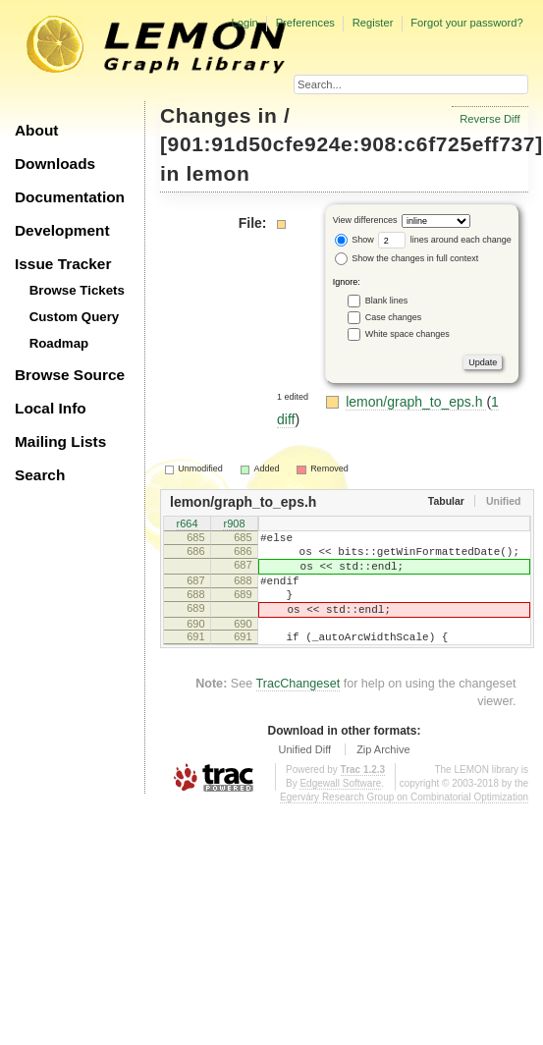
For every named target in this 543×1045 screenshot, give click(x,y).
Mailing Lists (60, 441)
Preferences (305, 22)
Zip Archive (382, 773)
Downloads (55, 163)
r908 (233, 525)
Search (40, 475)
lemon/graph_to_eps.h (416, 402)
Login (244, 22)
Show (354, 240)
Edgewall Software (340, 806)
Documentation (70, 197)
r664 (186, 525)
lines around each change (445, 240)
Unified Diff (304, 773)
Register (373, 22)
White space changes (407, 334)
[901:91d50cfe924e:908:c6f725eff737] (351, 144)
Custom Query (74, 316)
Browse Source (70, 374)
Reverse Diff (489, 119)
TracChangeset (298, 707)
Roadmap (59, 343)
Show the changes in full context (407, 258)
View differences (365, 221)
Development (62, 230)
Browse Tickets (77, 290)
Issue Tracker (63, 263)
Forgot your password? (466, 22)
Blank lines (386, 300)
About (36, 130)
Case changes (393, 317)
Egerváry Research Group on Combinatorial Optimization (404, 820)
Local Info (50, 408)
